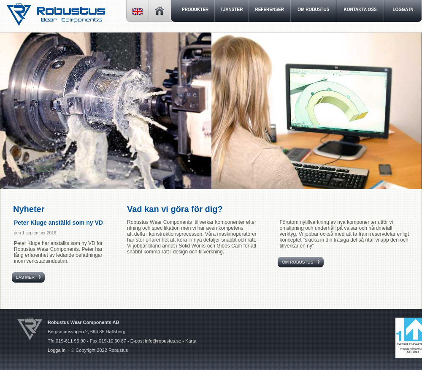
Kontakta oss (360, 9)
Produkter (195, 9)
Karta (190, 340)
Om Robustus (313, 9)
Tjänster (232, 9)
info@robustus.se (163, 340)
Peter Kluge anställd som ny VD (58, 222)
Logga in (56, 350)
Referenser (269, 9)
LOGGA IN (402, 9)
